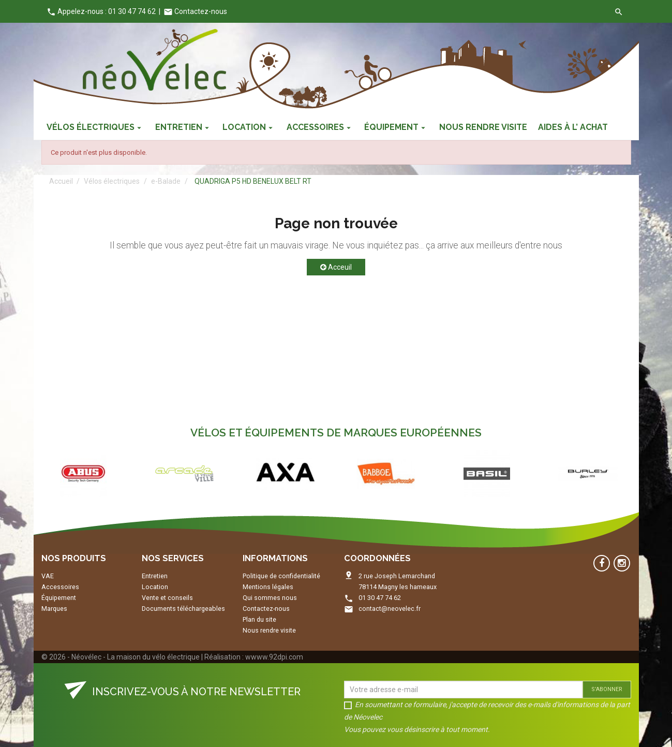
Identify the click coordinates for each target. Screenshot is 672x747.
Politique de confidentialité (281, 576)
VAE (47, 576)
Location (155, 587)
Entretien (155, 576)
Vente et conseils (167, 598)
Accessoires (60, 587)
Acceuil (336, 267)
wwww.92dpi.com (274, 657)
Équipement (58, 598)
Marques (54, 608)
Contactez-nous (195, 11)
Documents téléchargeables (183, 608)
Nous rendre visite (269, 630)
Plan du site (259, 619)
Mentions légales (268, 587)
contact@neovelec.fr (390, 608)
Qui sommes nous (270, 598)
